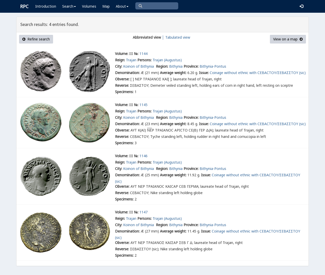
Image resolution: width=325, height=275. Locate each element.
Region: (162, 66)
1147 (143, 212)
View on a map (288, 39)
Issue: (204, 72)
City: (118, 66)
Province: (191, 66)
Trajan (131, 59)
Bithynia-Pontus (213, 66)
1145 (143, 104)
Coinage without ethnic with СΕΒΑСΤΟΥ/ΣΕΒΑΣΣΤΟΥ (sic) (258, 72)
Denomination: (127, 72)
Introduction (45, 6)
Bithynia (176, 66)
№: (136, 53)
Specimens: (124, 91)
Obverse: (122, 79)
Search (69, 6)
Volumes (89, 6)
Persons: (144, 59)
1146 (143, 155)
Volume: (121, 53)
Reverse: (122, 85)
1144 (143, 53)
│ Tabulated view (175, 37)
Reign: (120, 59)
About (122, 6)
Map (106, 6)
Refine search (36, 39)
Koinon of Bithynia (139, 66)
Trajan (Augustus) (167, 59)
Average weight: (173, 72)
